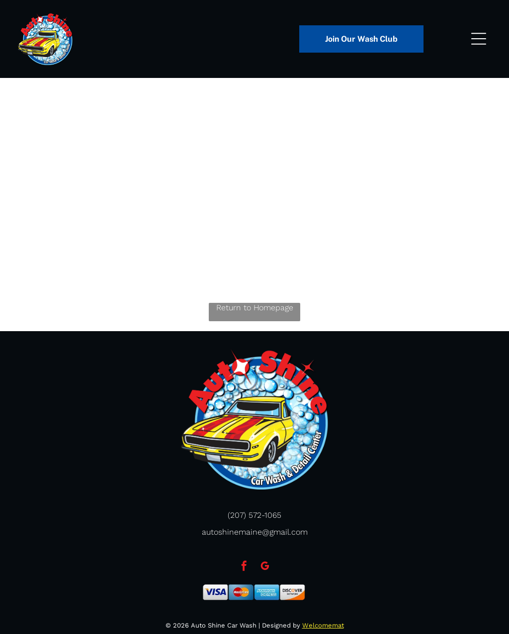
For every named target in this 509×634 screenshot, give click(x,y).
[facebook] (244, 567)
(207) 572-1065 (254, 515)
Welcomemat (323, 625)
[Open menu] (478, 38)
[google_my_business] (264, 567)
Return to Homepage (254, 307)
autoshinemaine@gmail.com (255, 532)
